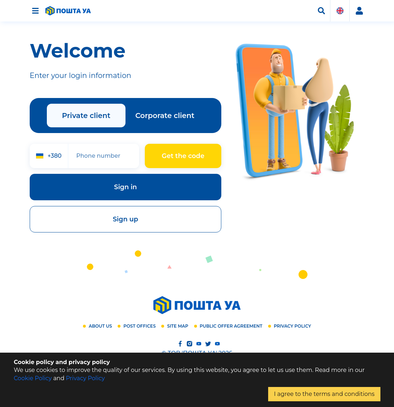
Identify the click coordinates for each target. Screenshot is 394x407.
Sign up (125, 219)
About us (100, 326)
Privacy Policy (292, 326)
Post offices (139, 326)
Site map (177, 326)
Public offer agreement (231, 326)
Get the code (183, 156)
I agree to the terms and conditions (324, 394)
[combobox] (49, 156)
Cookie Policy (32, 378)
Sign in (125, 187)
